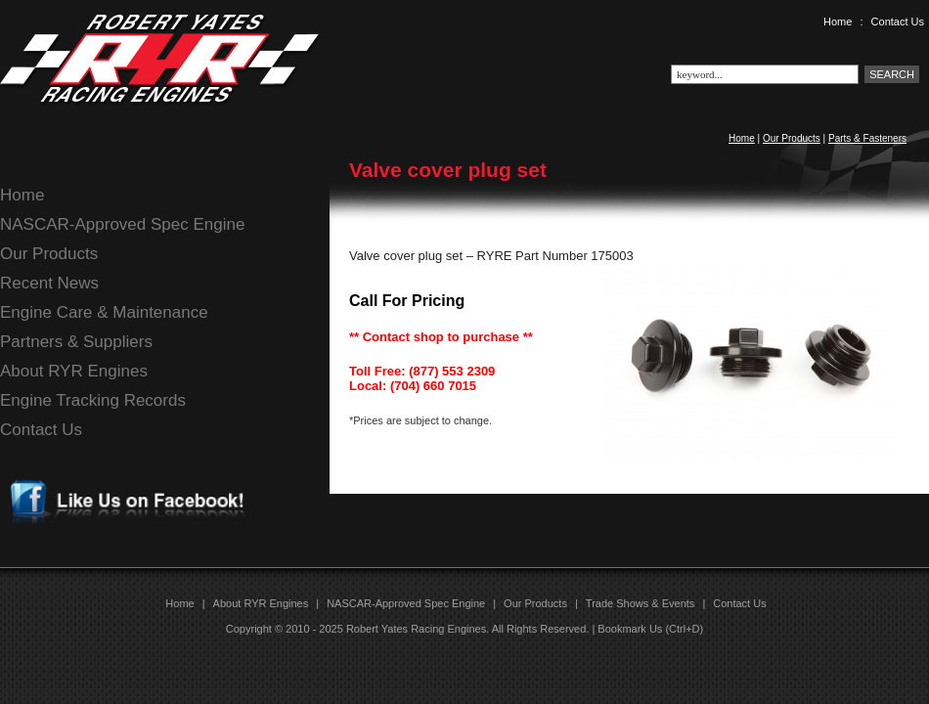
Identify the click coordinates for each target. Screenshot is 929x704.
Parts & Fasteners (867, 138)
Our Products (791, 138)
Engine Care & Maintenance (104, 312)
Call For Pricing (406, 300)
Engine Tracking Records (93, 400)
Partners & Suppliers (76, 341)
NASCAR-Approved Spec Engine (122, 224)
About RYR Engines (74, 371)
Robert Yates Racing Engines (416, 629)
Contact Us (897, 21)
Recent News (49, 283)
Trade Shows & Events (640, 603)
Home (837, 21)
